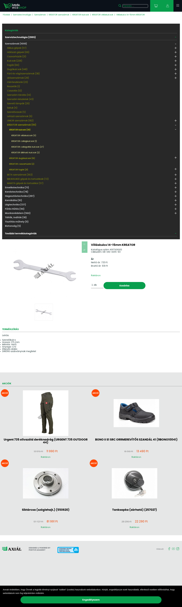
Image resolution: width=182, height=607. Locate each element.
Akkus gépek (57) (16, 48)
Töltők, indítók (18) (16, 217)
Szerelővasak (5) (16, 112)
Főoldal (6, 15)
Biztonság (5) (13, 226)
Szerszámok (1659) (16, 44)
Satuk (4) (12, 108)
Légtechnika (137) (15, 205)
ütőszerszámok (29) (18, 78)
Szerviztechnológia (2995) (20, 37)
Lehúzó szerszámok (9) (19, 116)
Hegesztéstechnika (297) (20, 196)
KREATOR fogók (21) (18, 170)
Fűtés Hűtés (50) (14, 209)
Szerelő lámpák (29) (18, 103)
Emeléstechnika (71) (17, 187)
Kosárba (124, 286)
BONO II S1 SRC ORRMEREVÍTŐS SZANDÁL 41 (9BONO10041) (136, 439)
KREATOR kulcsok (80, 15)
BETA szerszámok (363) (20, 175)
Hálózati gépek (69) (18, 52)
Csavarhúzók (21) (16, 56)
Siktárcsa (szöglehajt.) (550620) (46, 509)
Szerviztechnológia (22, 15)
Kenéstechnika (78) (16, 192)
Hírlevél (160, 549)
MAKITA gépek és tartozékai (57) (25, 183)
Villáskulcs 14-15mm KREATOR (130, 15)
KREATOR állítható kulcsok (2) (25, 153)
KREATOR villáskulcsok (102, 15)
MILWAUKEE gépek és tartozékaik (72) (28, 179)
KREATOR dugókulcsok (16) (22, 158)
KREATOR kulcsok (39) (19, 130)
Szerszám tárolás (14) (19, 95)
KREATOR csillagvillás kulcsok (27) (27, 147)
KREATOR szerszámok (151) (21, 125)
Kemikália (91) (13, 200)
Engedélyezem (91, 600)
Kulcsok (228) (14, 61)
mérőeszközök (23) (17, 82)
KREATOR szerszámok (59, 15)
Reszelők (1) (13, 86)
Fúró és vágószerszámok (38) (23, 73)
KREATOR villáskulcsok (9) (23, 136)
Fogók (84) (13, 65)
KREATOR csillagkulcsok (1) (24, 141)
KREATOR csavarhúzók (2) (21, 164)
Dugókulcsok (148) (17, 69)
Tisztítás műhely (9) (17, 222)
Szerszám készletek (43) (20, 99)
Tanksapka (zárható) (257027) (134, 509)
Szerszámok (40, 15)
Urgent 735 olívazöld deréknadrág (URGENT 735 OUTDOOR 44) (46, 441)
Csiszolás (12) (14, 91)
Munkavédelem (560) (18, 213)
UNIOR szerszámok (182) (20, 120)
